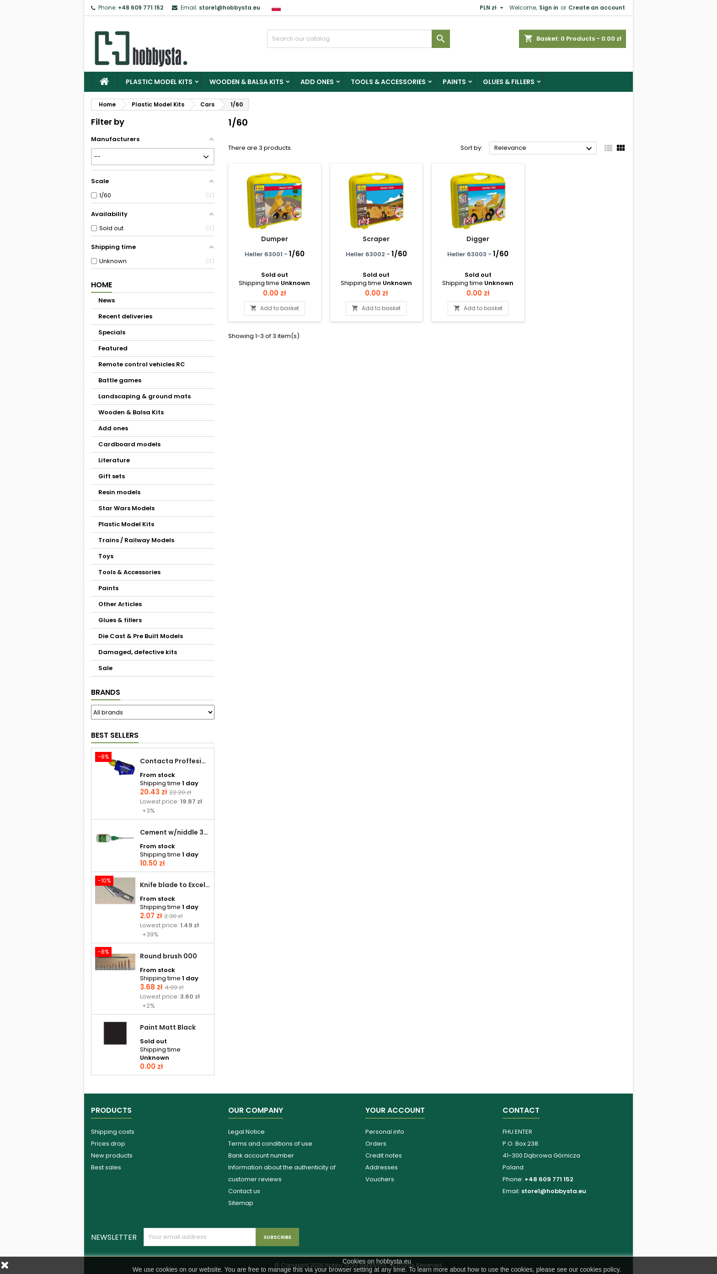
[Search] (358, 39)
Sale (105, 668)
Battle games (119, 380)
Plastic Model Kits (159, 81)
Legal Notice (246, 1131)
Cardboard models (129, 444)
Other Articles (120, 604)
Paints (454, 81)
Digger (477, 238)
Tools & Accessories (388, 81)
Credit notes (383, 1155)
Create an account (596, 7)
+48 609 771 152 (140, 7)
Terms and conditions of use (270, 1143)
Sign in (548, 7)
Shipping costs (112, 1131)
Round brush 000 (168, 956)
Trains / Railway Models (136, 540)
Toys (105, 556)
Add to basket (274, 308)
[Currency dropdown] (493, 8)
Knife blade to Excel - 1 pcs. (175, 884)
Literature (114, 460)
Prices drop (108, 1143)
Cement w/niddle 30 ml (175, 832)
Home (101, 285)
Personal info (384, 1131)
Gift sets (111, 476)
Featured (113, 348)
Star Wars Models (126, 508)
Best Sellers (115, 735)
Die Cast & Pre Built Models (140, 636)
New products (112, 1155)
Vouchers (379, 1179)
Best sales (106, 1167)
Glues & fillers (509, 81)
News (106, 300)
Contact (521, 1110)
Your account (395, 1110)
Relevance (544, 148)
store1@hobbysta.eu (229, 7)
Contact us (244, 1191)
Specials (111, 332)
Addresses (381, 1167)
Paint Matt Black (168, 1027)
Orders (375, 1143)
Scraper (376, 238)
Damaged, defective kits (137, 652)
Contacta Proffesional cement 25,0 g (175, 761)
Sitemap (240, 1203)
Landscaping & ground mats (144, 396)
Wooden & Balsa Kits (246, 81)
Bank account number (261, 1155)
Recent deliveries (125, 316)
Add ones (317, 81)
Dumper (274, 238)
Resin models (119, 492)
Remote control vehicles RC (141, 364)
